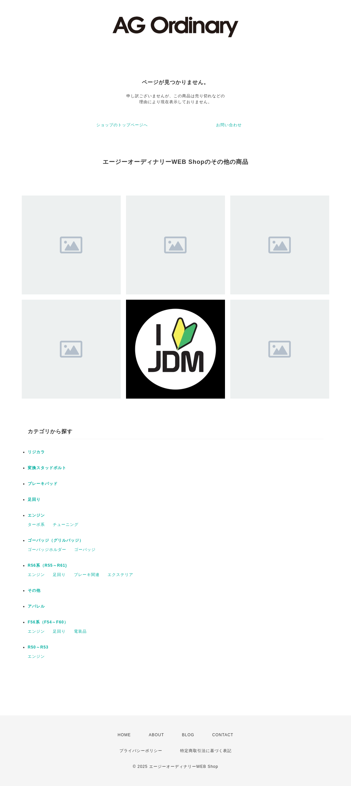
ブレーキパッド (43, 483)
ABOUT (156, 735)
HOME (124, 735)
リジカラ (36, 452)
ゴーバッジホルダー (47, 549)
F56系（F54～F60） (48, 622)
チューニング (66, 524)
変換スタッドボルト (47, 468)
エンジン (36, 515)
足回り (34, 499)
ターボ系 (36, 524)
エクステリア (120, 574)
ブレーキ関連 (87, 574)
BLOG (188, 735)
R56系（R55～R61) (47, 565)
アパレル (36, 606)
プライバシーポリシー (140, 750)
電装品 (80, 631)
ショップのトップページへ (122, 125)
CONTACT (222, 735)
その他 (34, 590)
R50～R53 (38, 647)
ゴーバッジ (85, 549)
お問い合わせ (229, 125)
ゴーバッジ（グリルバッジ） (55, 540)
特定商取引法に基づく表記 (206, 750)
